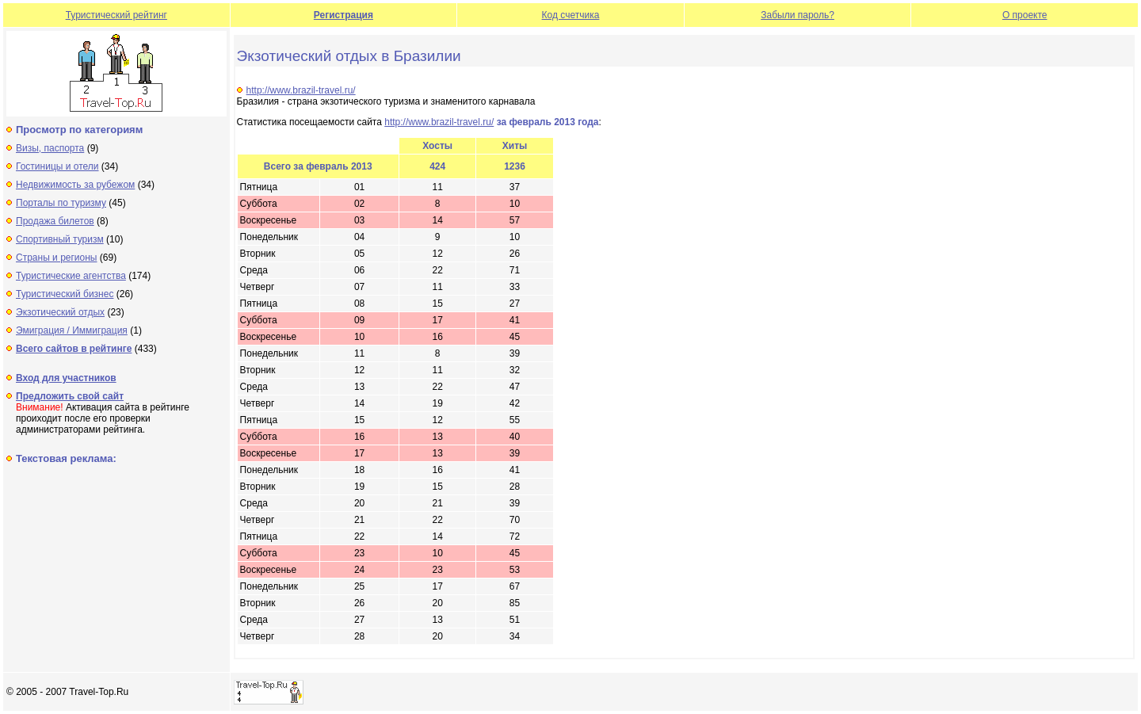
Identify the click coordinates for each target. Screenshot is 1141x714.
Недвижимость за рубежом (75, 184)
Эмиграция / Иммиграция (72, 330)
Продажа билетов (55, 221)
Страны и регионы (56, 257)
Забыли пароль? (797, 15)
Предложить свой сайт (70, 396)
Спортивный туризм (60, 239)
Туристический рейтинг (116, 15)
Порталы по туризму (61, 202)
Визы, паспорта (50, 148)
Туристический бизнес (64, 294)
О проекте (1025, 15)
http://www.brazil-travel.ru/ (301, 90)
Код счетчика (571, 15)
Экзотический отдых (60, 312)
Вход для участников (66, 378)
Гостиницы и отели (57, 166)
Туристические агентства (71, 275)
